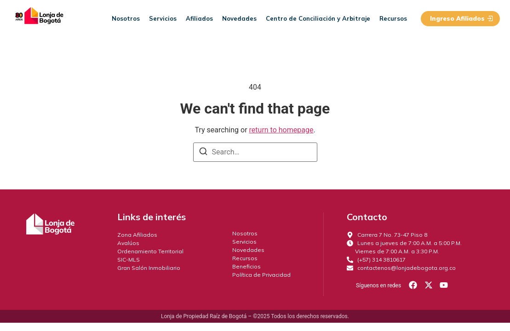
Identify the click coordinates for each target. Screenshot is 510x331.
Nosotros (126, 18)
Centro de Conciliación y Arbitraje (318, 18)
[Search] (203, 153)
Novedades (239, 18)
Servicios (163, 18)
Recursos (393, 18)
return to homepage (281, 130)
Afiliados (199, 18)
